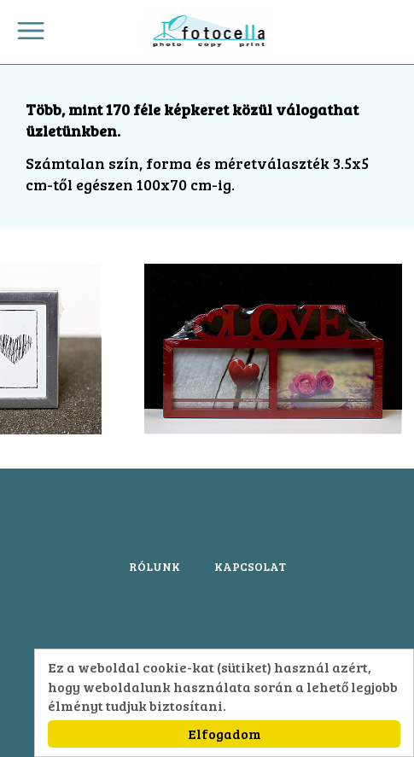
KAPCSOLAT (250, 566)
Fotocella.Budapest (207, 32)
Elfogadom (224, 733)
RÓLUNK (154, 566)
